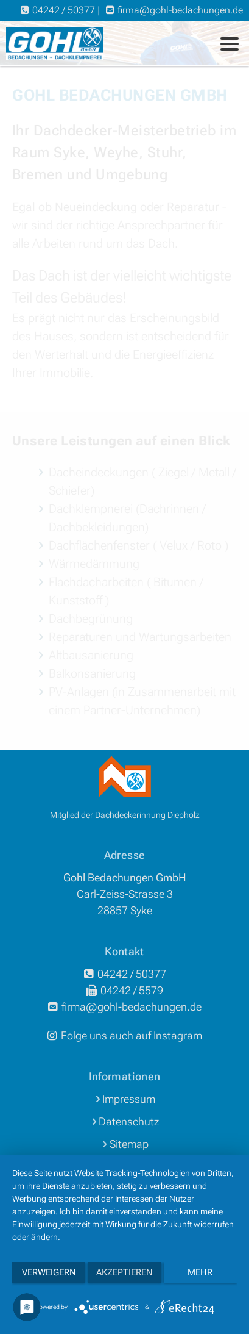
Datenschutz (129, 1121)
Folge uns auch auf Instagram (124, 1035)
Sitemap (129, 1144)
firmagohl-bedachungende (180, 10)
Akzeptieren (124, 1272)
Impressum (128, 1098)
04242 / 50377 (63, 10)
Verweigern (49, 1272)
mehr (200, 1272)
